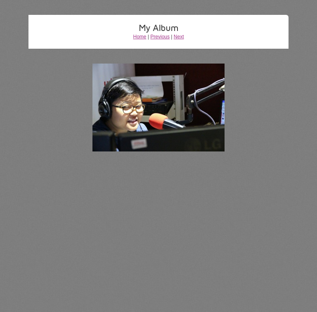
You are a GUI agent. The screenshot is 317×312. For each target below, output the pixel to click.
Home (140, 37)
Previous (160, 37)
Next (179, 37)
